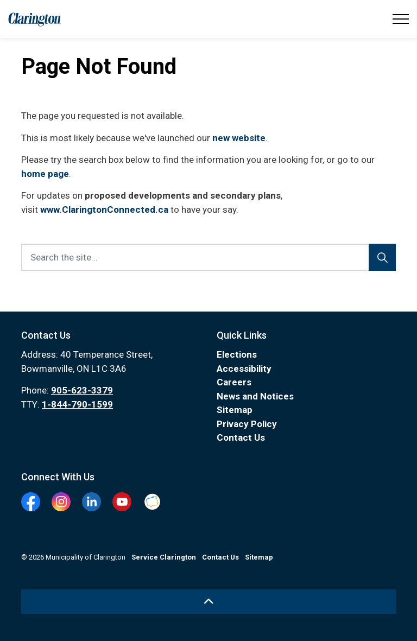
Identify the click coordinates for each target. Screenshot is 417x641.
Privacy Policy (247, 423)
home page (45, 173)
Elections (237, 354)
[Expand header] (400, 19)
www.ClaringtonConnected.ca (104, 209)
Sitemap (234, 409)
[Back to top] (208, 601)
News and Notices (255, 396)
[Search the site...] (208, 257)
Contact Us (241, 437)
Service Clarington (163, 557)
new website (239, 137)
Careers (234, 382)
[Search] (382, 257)
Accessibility (244, 368)
